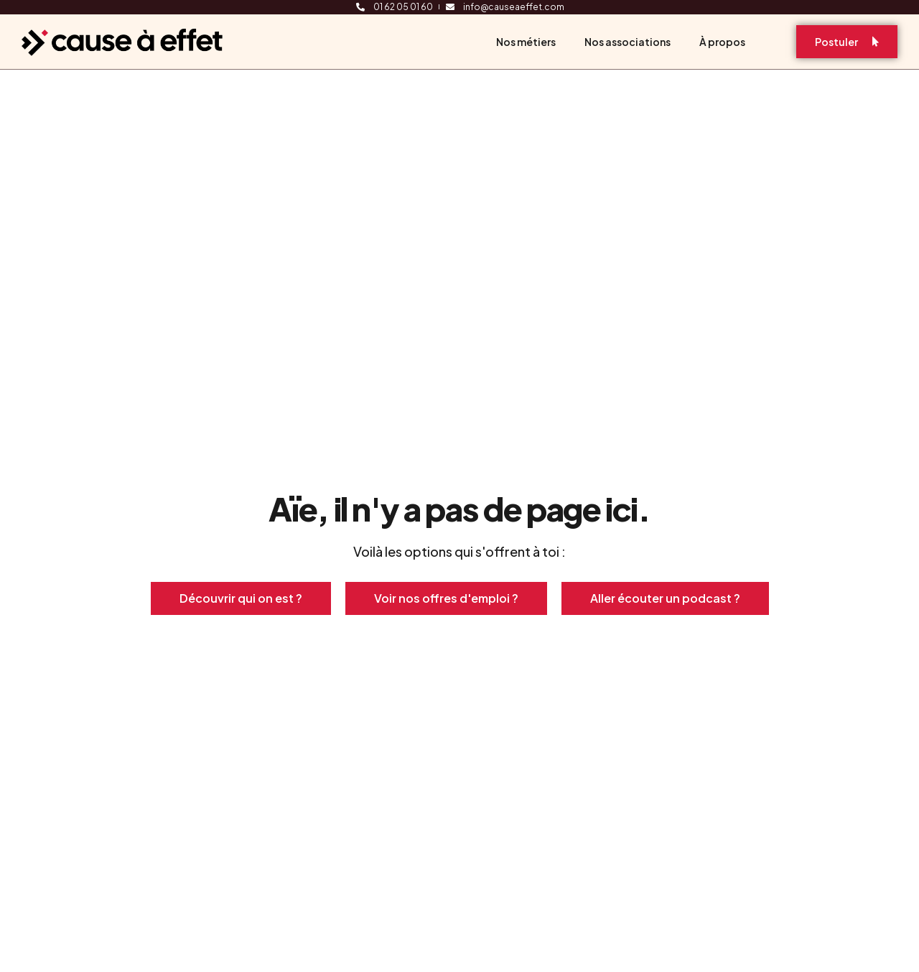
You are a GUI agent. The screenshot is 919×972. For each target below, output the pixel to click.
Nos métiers (526, 41)
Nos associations (627, 41)
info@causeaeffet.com (513, 7)
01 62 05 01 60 (403, 7)
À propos (722, 41)
